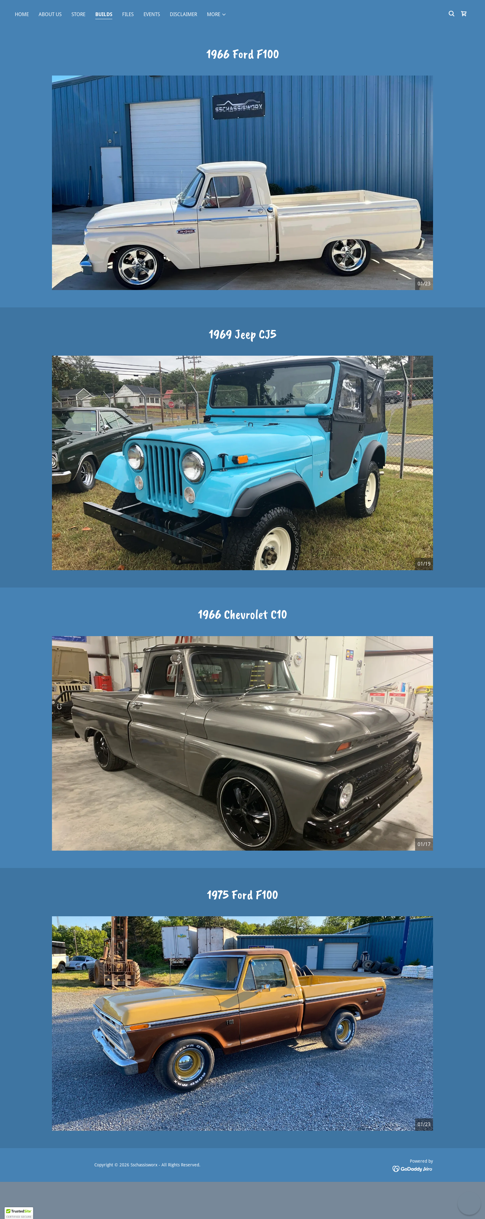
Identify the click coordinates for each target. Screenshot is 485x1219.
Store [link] (78, 14)
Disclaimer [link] (183, 14)
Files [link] (128, 14)
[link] (464, 13)
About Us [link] (50, 14)
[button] (216, 14)
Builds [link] (103, 14)
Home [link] (22, 14)
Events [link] (152, 14)
